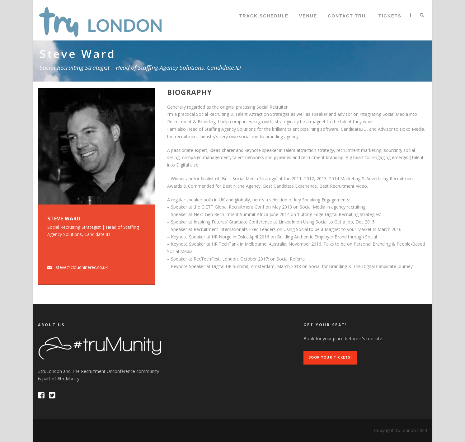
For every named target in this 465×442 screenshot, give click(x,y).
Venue (308, 15)
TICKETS (390, 15)
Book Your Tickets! (330, 357)
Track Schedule (264, 15)
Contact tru (347, 15)
